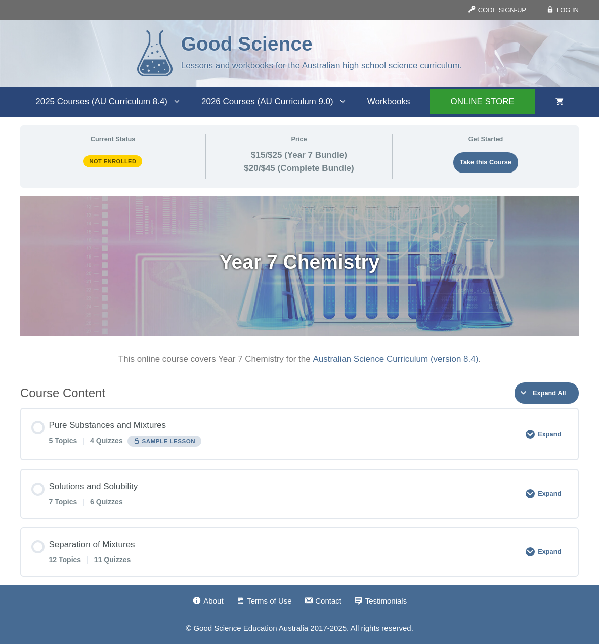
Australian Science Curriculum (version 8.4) (395, 359)
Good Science (247, 44)
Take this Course (485, 162)
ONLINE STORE (482, 101)
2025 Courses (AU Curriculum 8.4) (113, 101)
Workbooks (388, 101)
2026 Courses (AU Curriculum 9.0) (279, 101)
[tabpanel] (299, 281)
